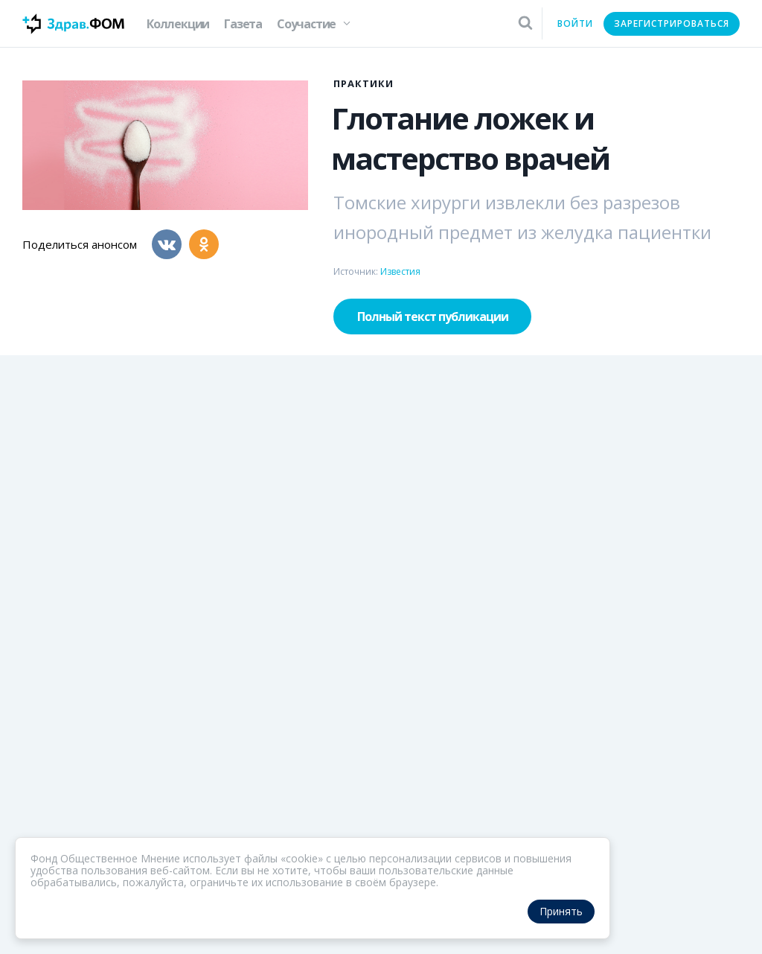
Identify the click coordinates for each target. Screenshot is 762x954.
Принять (561, 911)
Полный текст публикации (432, 316)
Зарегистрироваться (671, 23)
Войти (575, 23)
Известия (400, 271)
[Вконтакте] (167, 244)
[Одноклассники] (204, 244)
